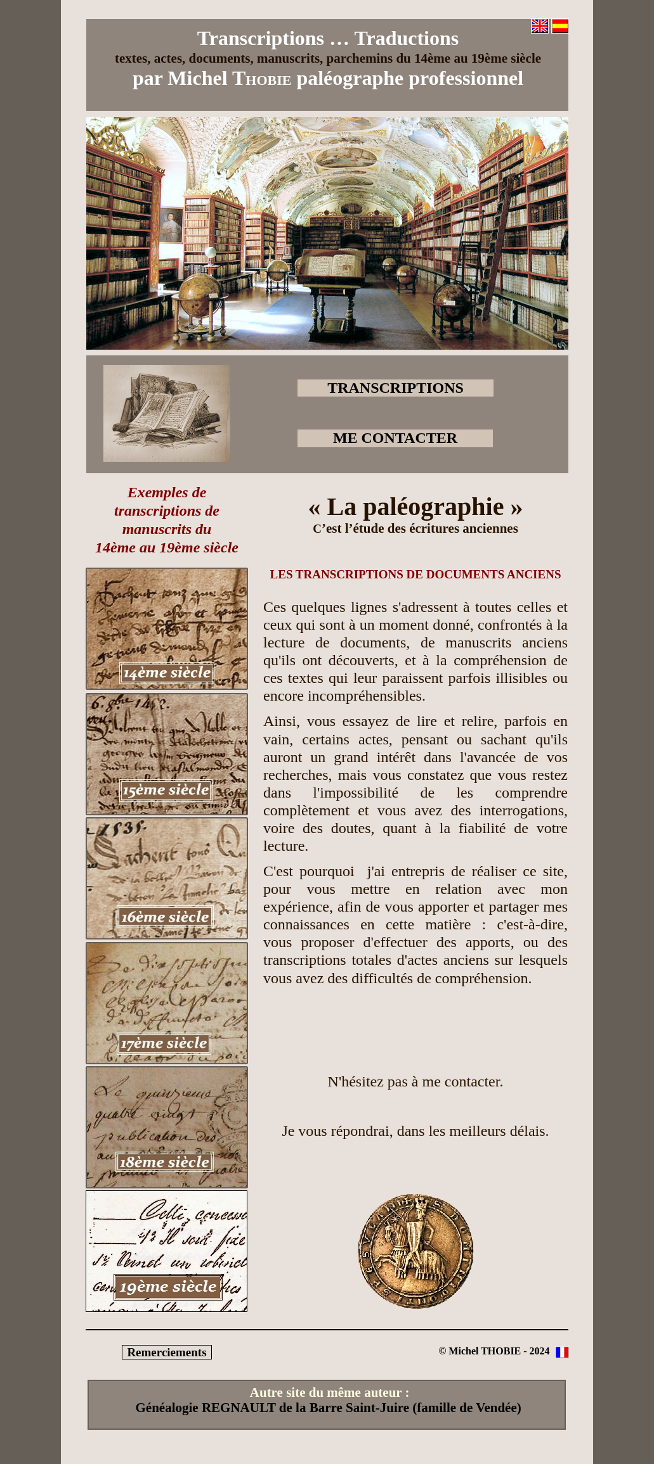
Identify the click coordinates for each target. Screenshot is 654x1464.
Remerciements (166, 1352)
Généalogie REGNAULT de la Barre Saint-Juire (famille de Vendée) (328, 1407)
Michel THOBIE (484, 1351)
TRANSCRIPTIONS (395, 387)
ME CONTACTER (395, 438)
